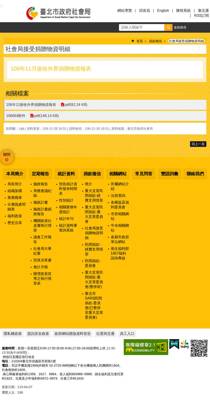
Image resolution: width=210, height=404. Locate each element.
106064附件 (15, 116)
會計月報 (40, 267)
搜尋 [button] (168, 27)
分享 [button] (205, 27)
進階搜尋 (180, 27)
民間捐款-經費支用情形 (94, 249)
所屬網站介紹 (120, 186)
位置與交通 (105, 334)
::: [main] (5, 36)
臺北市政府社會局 (63, 13)
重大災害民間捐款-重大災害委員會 (94, 214)
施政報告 (40, 184)
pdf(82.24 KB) (76, 105)
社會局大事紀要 (42, 251)
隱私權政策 (13, 334)
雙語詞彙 (169, 173)
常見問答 (143, 173)
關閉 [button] (6, 154)
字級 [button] (194, 27)
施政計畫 (40, 202)
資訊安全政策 (38, 334)
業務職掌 (14, 198)
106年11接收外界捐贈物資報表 (31, 105)
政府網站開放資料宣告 (72, 334)
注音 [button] (203, 48)
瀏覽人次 (8, 392)
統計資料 (66, 173)
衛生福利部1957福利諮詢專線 (120, 253)
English (163, 10)
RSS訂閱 (201, 15)
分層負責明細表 (16, 206)
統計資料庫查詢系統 (68, 228)
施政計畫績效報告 (42, 211)
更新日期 (8, 387)
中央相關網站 (120, 228)
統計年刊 (66, 219)
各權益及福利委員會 (120, 204)
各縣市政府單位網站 (120, 239)
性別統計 (66, 200)
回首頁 (144, 10)
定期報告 (40, 173)
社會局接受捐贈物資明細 (186, 41)
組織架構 (14, 191)
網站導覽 (124, 10)
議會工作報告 (42, 239)
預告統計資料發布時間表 (68, 188)
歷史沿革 (14, 223)
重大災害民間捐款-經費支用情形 (94, 195)
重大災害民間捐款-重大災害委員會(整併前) (94, 279)
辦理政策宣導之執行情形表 (42, 278)
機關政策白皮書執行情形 (42, 225)
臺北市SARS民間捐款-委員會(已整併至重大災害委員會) (94, 305)
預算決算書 (42, 260)
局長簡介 (14, 184)
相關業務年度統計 (68, 209)
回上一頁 (198, 144)
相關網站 (117, 173)
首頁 (139, 41)
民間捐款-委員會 (93, 263)
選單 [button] (9, 13)
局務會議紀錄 (42, 193)
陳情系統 (183, 10)
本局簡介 (14, 173)
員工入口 (127, 334)
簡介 (88, 184)
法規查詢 (118, 195)
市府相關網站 (120, 216)
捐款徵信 (155, 41)
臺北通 (203, 10)
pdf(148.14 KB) (46, 116)
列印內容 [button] (196, 48)
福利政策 (14, 216)
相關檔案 (17, 93)
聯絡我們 (195, 173)
